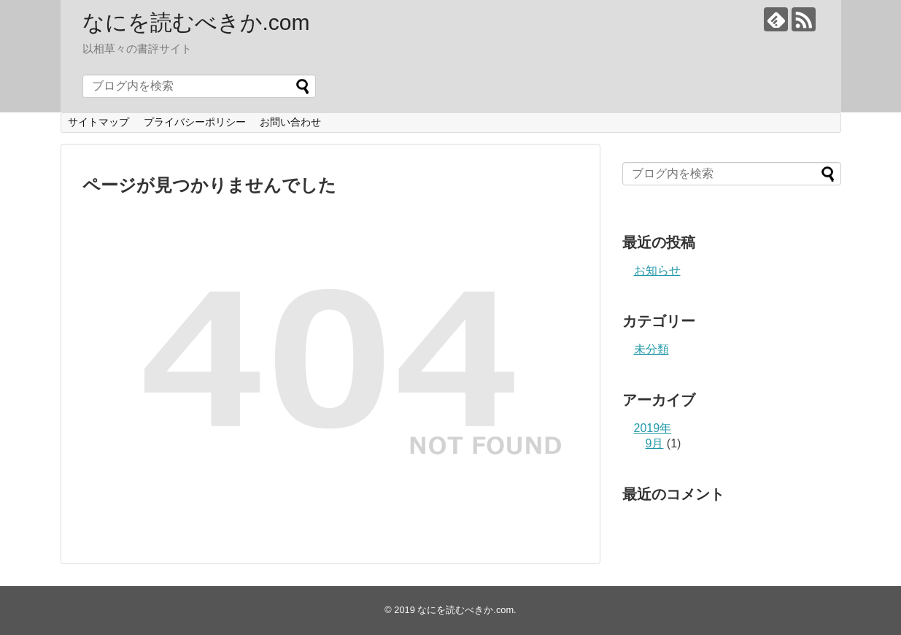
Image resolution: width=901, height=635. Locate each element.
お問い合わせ (290, 122)
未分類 (651, 349)
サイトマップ (98, 122)
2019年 (653, 428)
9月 (655, 443)
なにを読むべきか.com (196, 22)
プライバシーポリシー (195, 122)
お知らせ (657, 270)
